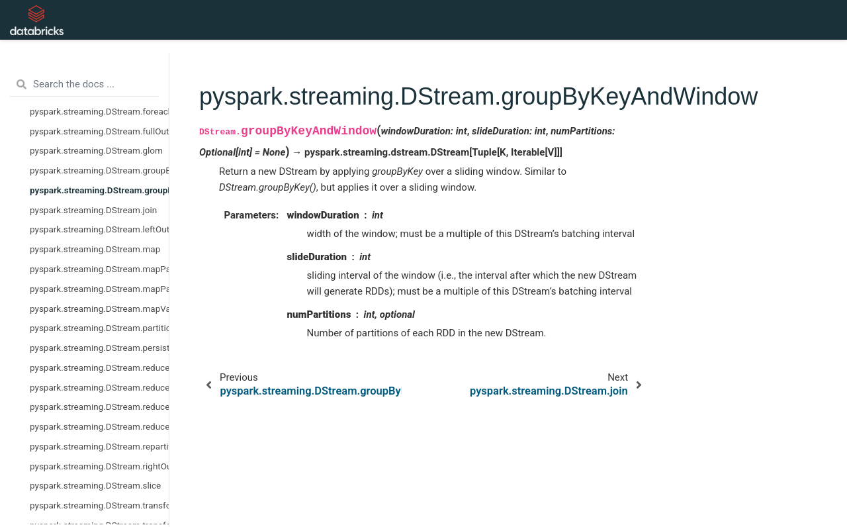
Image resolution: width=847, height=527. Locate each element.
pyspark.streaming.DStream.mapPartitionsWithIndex (99, 288)
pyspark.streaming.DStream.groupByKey (99, 170)
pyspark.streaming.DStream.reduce (99, 367)
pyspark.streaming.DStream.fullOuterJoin (99, 131)
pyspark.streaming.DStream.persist (99, 347)
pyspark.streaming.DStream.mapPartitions (99, 269)
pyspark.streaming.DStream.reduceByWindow (99, 426)
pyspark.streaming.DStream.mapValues (99, 308)
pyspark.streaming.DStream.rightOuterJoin (99, 466)
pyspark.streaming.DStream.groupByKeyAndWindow (99, 190)
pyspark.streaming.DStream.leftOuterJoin (99, 229)
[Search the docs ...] (84, 85)
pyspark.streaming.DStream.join (93, 210)
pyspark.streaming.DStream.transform (99, 505)
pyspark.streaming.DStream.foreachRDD (99, 111)
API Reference (263, 20)
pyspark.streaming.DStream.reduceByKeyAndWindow (99, 406)
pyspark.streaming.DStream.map (95, 249)
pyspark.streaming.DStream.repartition (99, 446)
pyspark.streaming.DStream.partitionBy (99, 327)
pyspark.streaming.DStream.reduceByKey (99, 387)
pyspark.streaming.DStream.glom (96, 150)
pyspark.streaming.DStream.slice (95, 485)
